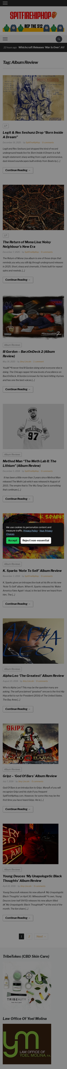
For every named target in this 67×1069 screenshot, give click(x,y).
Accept (12, 540)
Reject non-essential (35, 540)
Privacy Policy (30, 530)
